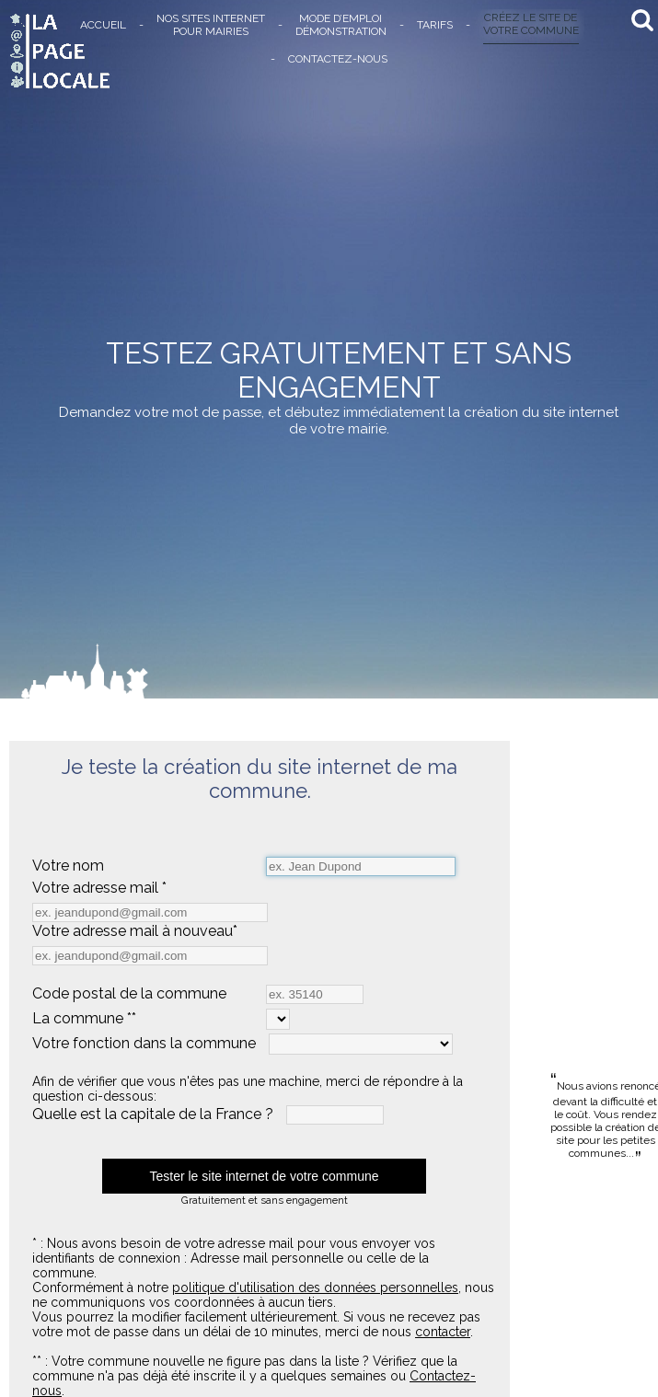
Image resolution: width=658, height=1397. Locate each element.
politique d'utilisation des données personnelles (315, 1287)
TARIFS (435, 24)
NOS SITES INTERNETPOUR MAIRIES (210, 25)
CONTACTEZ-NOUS (337, 58)
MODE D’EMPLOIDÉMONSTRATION (341, 25)
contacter (442, 1331)
